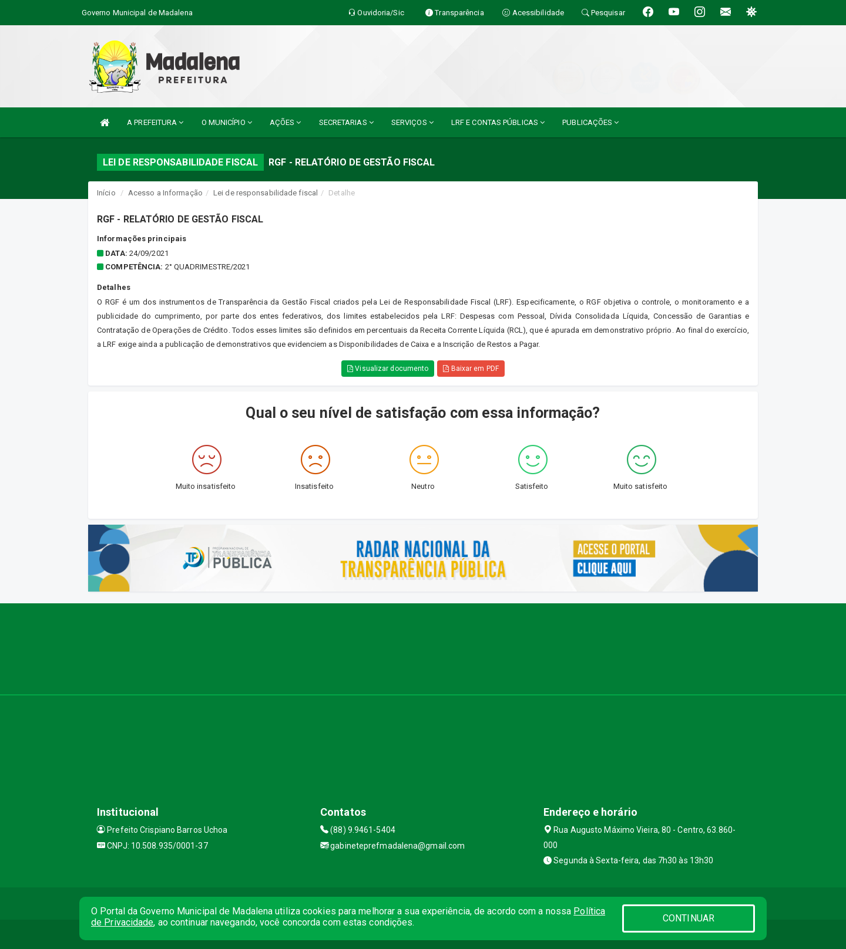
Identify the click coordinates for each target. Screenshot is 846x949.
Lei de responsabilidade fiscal (265, 192)
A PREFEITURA (155, 122)
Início (106, 192)
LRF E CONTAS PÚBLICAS (498, 122)
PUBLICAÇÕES (590, 122)
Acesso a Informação (165, 192)
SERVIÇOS (412, 122)
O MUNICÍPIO (227, 122)
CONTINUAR (688, 918)
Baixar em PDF (471, 368)
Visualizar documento (387, 368)
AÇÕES (285, 122)
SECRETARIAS (346, 122)
